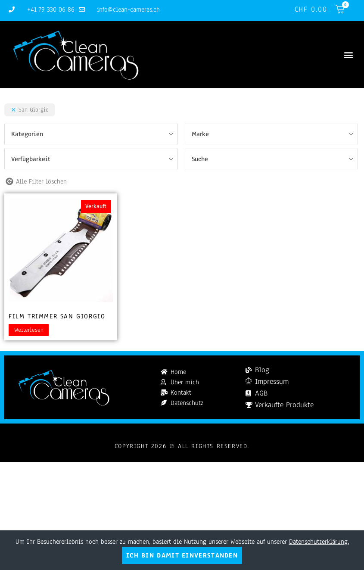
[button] (348, 54)
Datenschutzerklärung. (319, 541)
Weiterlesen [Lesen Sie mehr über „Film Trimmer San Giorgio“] (29, 330)
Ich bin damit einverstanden (182, 555)
